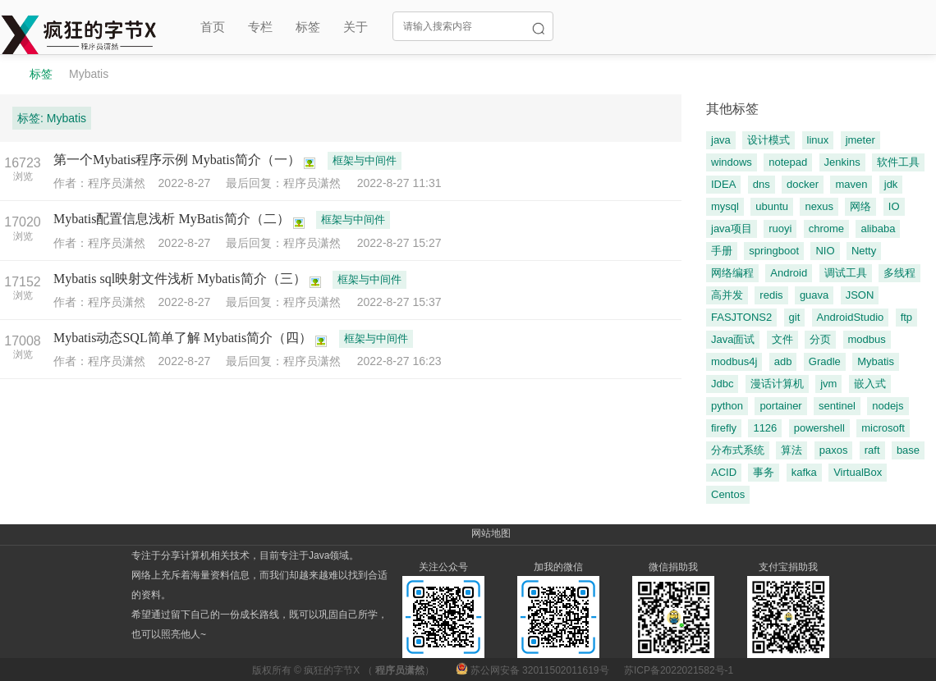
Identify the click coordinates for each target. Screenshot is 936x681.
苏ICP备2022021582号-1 (678, 670)
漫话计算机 (777, 383)
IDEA (723, 184)
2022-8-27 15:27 (399, 242)
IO (894, 206)
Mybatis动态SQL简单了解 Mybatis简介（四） (182, 338)
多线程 (899, 273)
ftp (906, 317)
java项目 (731, 228)
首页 (212, 27)
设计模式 (768, 140)
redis (770, 295)
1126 (765, 428)
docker (803, 184)
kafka (804, 472)
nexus (819, 206)
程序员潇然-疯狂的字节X (6, 74)
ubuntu (771, 206)
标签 (308, 27)
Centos (728, 494)
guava (814, 295)
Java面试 (733, 339)
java (721, 140)
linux (818, 140)
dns (761, 184)
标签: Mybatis (51, 118)
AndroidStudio (850, 317)
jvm (828, 383)
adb (783, 361)
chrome (826, 228)
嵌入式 (870, 383)
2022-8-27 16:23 (399, 361)
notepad (788, 162)
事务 (763, 472)
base (908, 450)
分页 (820, 339)
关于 (355, 27)
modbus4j (734, 361)
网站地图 (491, 533)
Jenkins (842, 162)
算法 (791, 450)
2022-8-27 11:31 (399, 183)
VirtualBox (857, 472)
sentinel (837, 406)
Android (788, 273)
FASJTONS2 (741, 317)
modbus (867, 339)
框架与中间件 (365, 160)
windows (731, 162)
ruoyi (780, 228)
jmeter (860, 140)
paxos (833, 450)
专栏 (260, 27)
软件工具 (898, 162)
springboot (774, 251)
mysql (725, 206)
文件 (782, 339)
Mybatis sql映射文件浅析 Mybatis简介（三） (179, 279)
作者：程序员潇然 (105, 183)
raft (872, 450)
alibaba (877, 228)
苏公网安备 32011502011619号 (534, 670)
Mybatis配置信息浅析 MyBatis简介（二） (171, 219)
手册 (721, 251)
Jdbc (722, 383)
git (795, 317)
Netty (863, 251)
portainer (780, 406)
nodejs (887, 406)
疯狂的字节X (332, 670)
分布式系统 (737, 450)
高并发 (727, 295)
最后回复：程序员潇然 (291, 183)
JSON (860, 295)
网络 (860, 206)
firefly (723, 428)
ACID (723, 472)
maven (851, 184)
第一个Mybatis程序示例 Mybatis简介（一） (177, 160)
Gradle (825, 361)
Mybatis (88, 73)
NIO (824, 251)
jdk (891, 184)
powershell (819, 428)
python (727, 406)
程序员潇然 (399, 670)
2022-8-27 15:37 (399, 302)
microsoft (883, 428)
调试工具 (845, 273)
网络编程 (732, 273)
